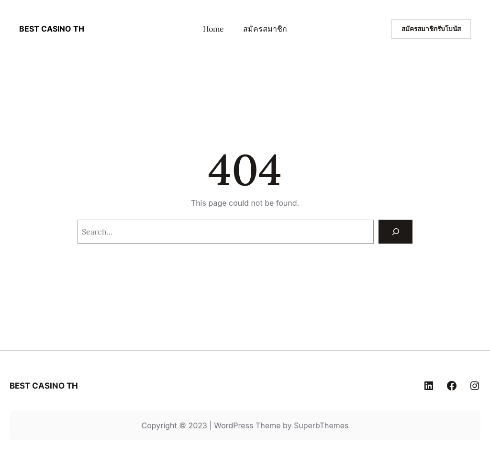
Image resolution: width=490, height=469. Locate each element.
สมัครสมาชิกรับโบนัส (431, 28)
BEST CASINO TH (51, 29)
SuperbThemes (321, 425)
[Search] (395, 231)
